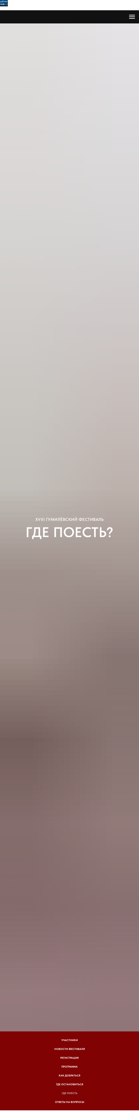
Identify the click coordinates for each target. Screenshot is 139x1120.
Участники (69, 1040)
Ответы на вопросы (69, 1102)
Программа (69, 1066)
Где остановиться (69, 1084)
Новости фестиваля (69, 1049)
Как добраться (69, 1075)
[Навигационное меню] (132, 17)
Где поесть (69, 1093)
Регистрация (69, 1057)
